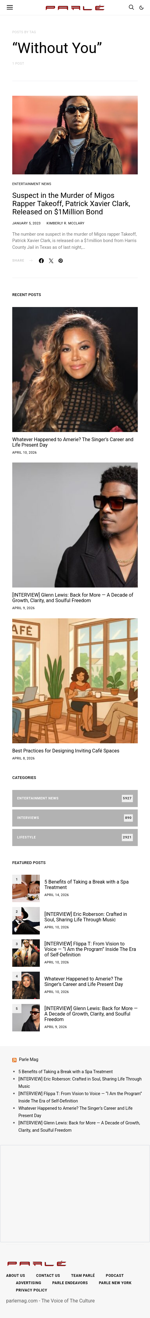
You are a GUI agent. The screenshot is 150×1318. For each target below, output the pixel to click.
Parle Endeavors (70, 1283)
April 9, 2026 (23, 608)
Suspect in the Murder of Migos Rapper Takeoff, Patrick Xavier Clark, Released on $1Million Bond (71, 203)
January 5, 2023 (26, 223)
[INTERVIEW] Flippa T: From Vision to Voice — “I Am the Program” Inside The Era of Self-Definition (90, 949)
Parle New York (115, 1283)
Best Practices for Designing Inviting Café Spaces (65, 751)
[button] (141, 7)
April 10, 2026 (24, 453)
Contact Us (48, 1275)
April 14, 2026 (56, 895)
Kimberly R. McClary (65, 223)
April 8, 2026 (23, 758)
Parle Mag (28, 1059)
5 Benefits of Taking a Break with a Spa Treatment (86, 884)
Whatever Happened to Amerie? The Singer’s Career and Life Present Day (72, 442)
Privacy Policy (31, 1290)
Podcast (115, 1275)
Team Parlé (83, 1275)
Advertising (28, 1283)
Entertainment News (31, 184)
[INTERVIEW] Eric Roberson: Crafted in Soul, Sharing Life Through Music (85, 917)
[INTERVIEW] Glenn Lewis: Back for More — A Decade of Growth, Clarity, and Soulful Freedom (72, 597)
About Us (15, 1275)
